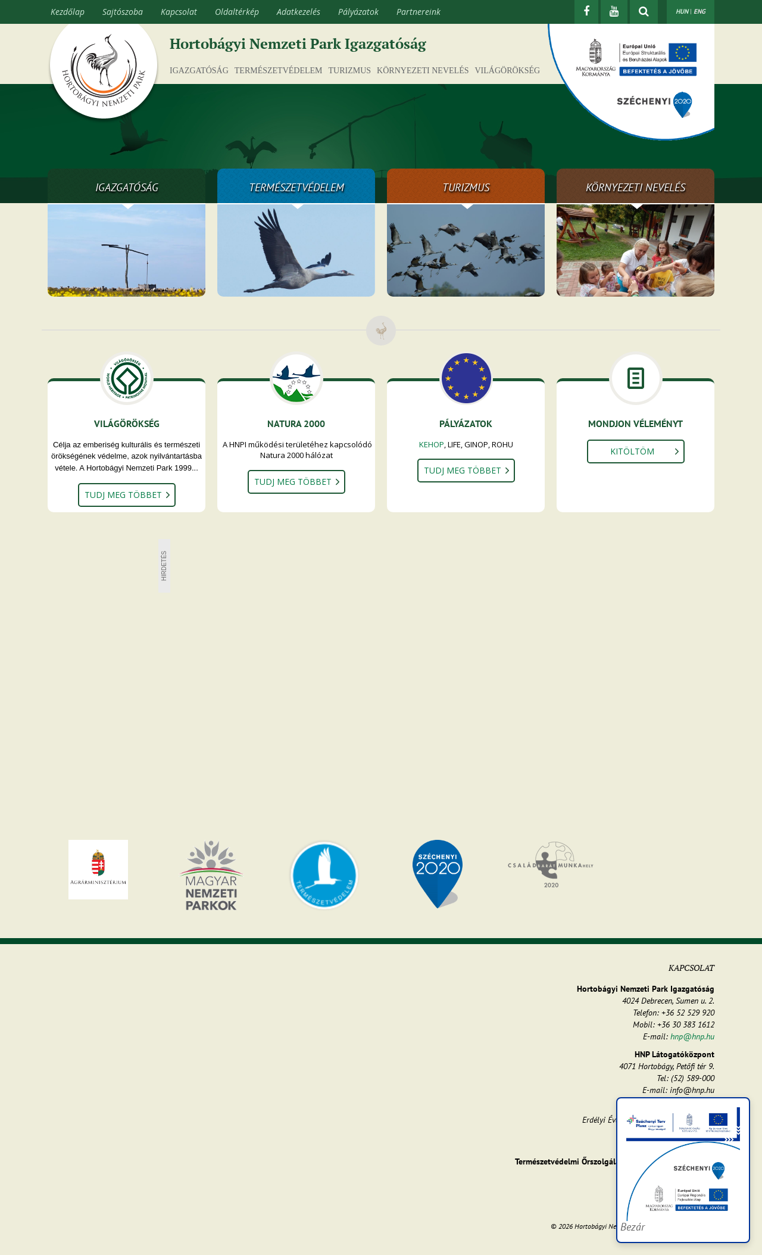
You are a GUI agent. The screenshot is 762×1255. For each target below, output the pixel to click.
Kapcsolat (179, 11)
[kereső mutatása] (644, 12)
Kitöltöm (632, 451)
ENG (699, 11)
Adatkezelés (298, 11)
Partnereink (418, 11)
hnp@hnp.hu (692, 1036)
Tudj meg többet (123, 494)
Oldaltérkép (237, 11)
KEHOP (431, 444)
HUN (682, 11)
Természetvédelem (279, 70)
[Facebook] (586, 12)
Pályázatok (358, 11)
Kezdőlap (68, 11)
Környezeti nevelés (423, 70)
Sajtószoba (122, 11)
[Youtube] (614, 12)
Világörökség (507, 70)
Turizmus (350, 70)
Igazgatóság (199, 70)
